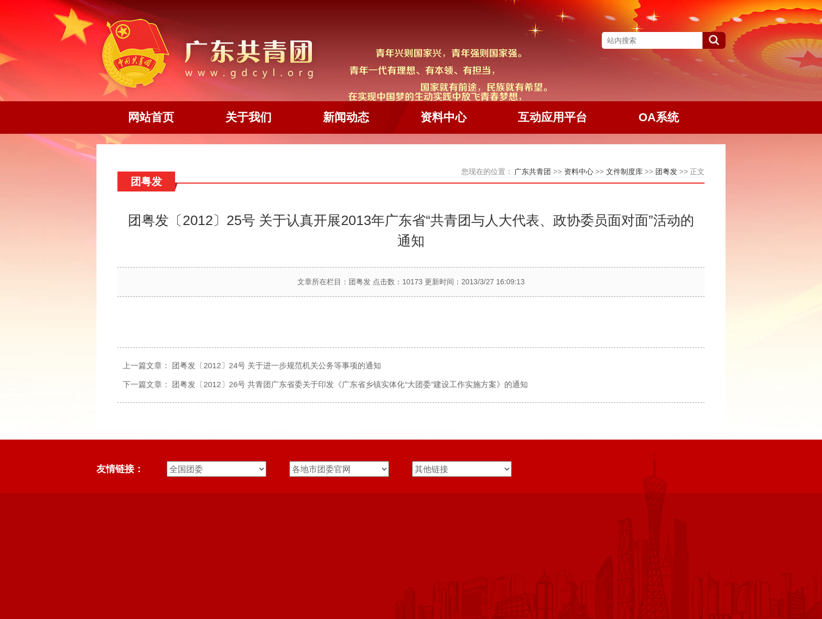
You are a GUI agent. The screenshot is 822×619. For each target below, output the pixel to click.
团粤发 (666, 171)
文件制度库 (624, 171)
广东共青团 (532, 171)
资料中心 (578, 171)
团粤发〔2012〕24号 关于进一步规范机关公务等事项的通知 (276, 365)
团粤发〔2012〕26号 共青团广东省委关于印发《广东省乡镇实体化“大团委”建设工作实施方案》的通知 (350, 384)
